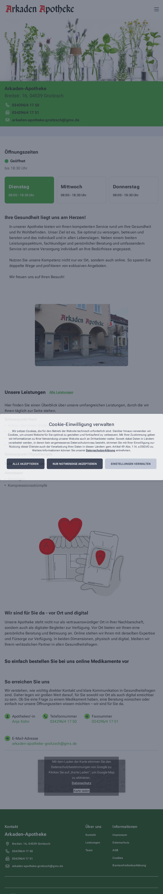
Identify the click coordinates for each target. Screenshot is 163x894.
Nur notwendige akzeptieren (75, 464)
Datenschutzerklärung (100, 450)
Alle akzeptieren (26, 464)
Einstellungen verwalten (131, 464)
